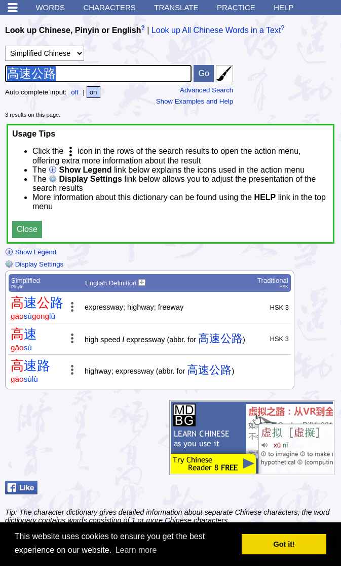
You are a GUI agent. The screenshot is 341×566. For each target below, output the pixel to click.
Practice (236, 7)
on (93, 92)
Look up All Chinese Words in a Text (216, 30)
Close (27, 229)
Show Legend (30, 252)
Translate (176, 7)
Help (283, 7)
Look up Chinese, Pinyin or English (73, 30)
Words (50, 7)
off (75, 92)
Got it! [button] (284, 544)
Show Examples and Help (195, 101)
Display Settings (34, 264)
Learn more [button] (136, 550)
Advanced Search (206, 90)
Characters (109, 7)
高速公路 (220, 338)
